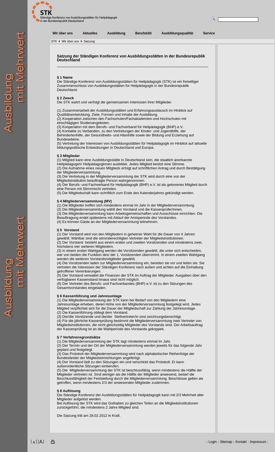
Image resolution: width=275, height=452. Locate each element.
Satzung (89, 41)
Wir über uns (63, 33)
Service (209, 33)
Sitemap (226, 442)
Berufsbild (143, 33)
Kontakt (241, 442)
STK (54, 41)
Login (213, 442)
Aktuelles (89, 33)
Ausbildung (116, 33)
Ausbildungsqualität (177, 33)
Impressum (258, 442)
